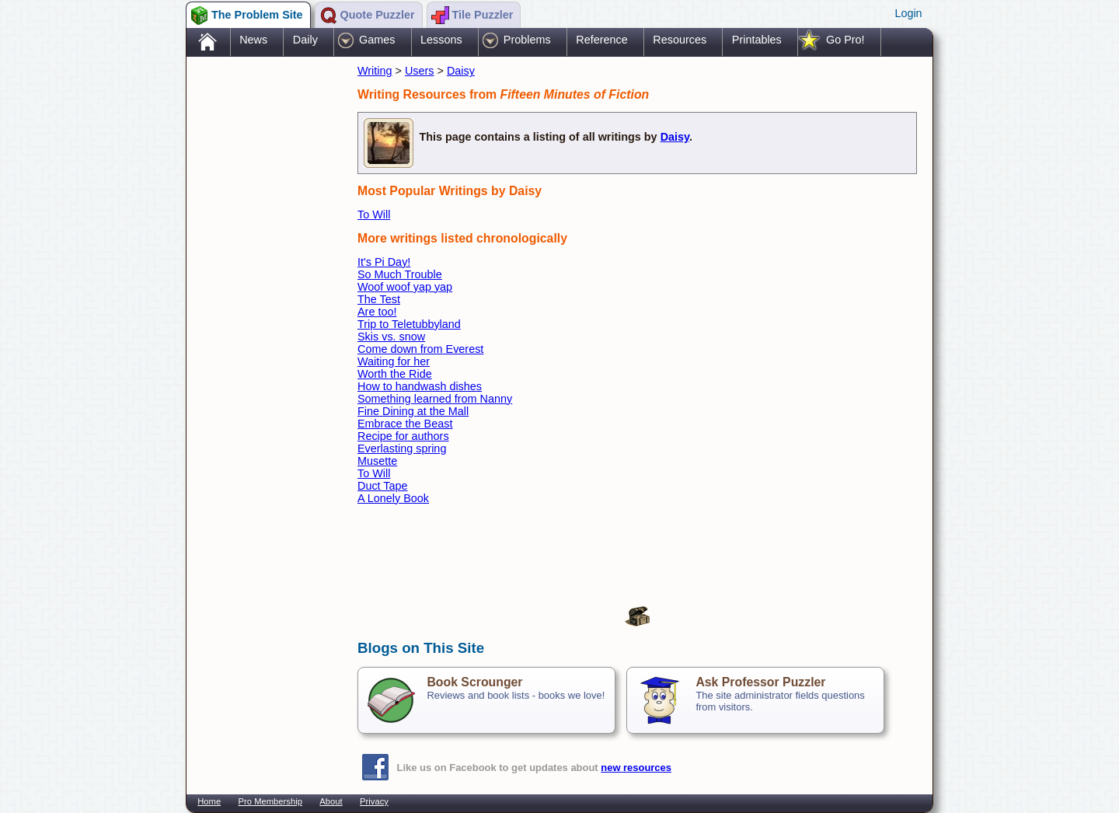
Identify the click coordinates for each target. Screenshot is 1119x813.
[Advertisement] (264, 305)
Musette (377, 461)
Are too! (376, 311)
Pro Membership (270, 801)
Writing (374, 71)
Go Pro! (845, 39)
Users (419, 71)
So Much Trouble (399, 274)
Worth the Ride (394, 374)
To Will (373, 214)
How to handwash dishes (419, 386)
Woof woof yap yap (404, 287)
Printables (757, 39)
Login (908, 13)
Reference (601, 39)
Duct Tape (382, 486)
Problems (527, 39)
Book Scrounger (474, 682)
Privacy (374, 801)
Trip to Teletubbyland (409, 324)
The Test (378, 299)
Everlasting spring (401, 448)
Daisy (461, 71)
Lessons (441, 39)
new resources (636, 767)
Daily (305, 39)
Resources (679, 39)
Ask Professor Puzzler (760, 682)
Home (209, 801)
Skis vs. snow (391, 336)
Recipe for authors (403, 436)
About (330, 801)
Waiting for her (393, 361)
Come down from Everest (420, 349)
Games (377, 39)
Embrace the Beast (404, 423)
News (253, 39)
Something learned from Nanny (434, 399)
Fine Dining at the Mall (413, 411)
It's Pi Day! (383, 262)
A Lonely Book (393, 498)
